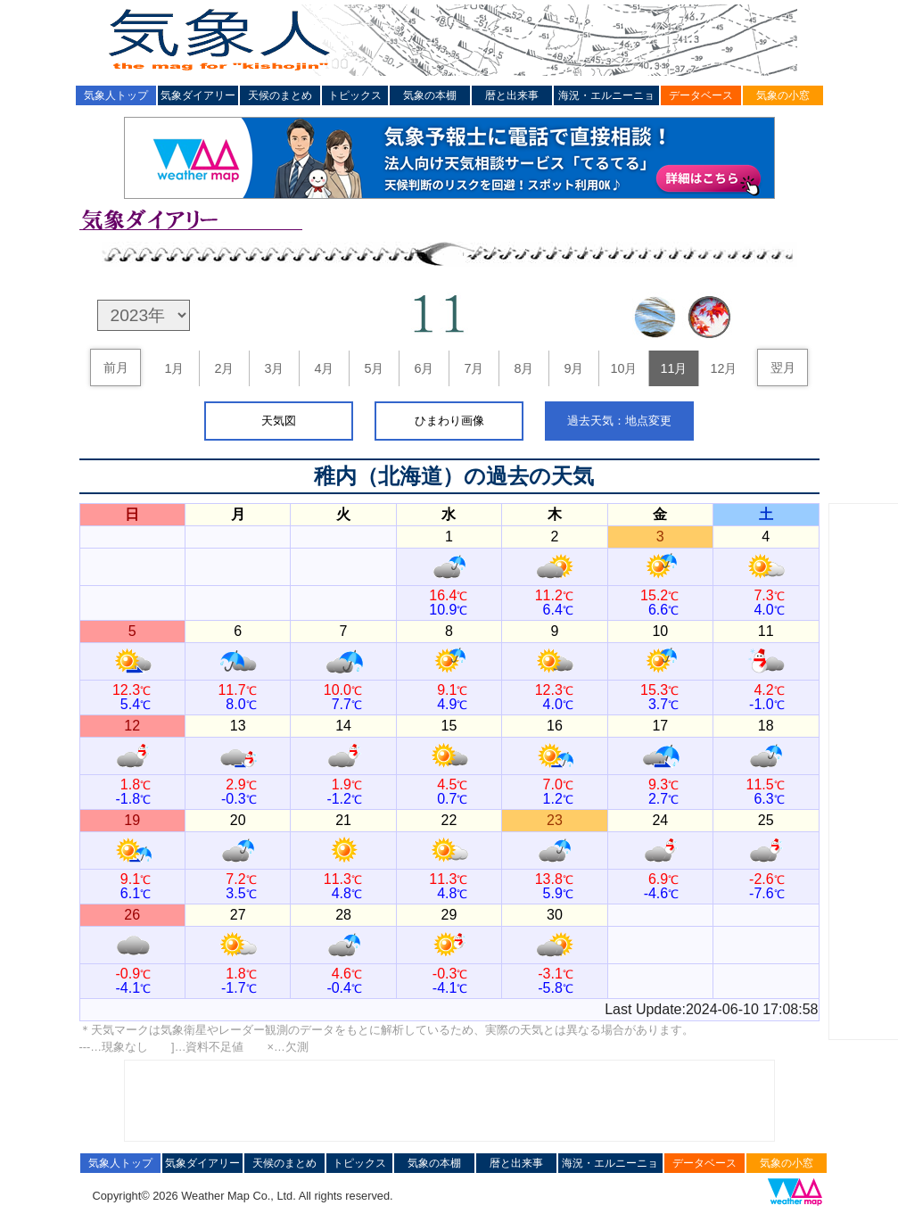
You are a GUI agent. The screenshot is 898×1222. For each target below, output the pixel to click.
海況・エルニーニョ (606, 95)
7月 (473, 368)
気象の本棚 (430, 95)
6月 (423, 368)
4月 (324, 368)
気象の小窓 (783, 95)
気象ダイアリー (198, 95)
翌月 (782, 367)
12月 (723, 368)
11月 (673, 368)
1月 (174, 368)
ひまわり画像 (449, 420)
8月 (523, 368)
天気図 (278, 420)
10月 (623, 368)
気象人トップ (116, 95)
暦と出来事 (512, 95)
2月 (224, 368)
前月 (115, 367)
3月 (274, 368)
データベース (701, 95)
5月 (373, 368)
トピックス (355, 95)
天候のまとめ (280, 95)
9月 (573, 368)
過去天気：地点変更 (619, 420)
